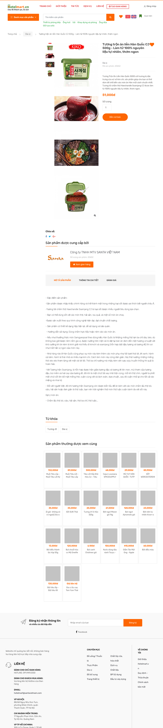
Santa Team (150, 723)
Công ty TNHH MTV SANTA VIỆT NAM (95, 252)
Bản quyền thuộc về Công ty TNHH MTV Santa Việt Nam (37, 723)
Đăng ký (133, 590)
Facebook (81, 599)
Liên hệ (100, 6)
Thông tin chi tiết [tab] (89, 280)
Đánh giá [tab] (111, 280)
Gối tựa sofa (48, 25)
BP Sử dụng (115, 641)
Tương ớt (52, 429)
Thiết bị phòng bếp (52, 22)
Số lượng (107, 101)
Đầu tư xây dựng (118, 646)
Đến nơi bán (115, 117)
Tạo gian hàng (118, 6)
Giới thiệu (61, 6)
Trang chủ (45, 6)
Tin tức (75, 6)
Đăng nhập (150, 6)
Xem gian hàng (81, 264)
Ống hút (66, 22)
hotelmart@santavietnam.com (28, 660)
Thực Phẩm (92, 632)
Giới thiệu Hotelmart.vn (143, 631)
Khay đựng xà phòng (87, 22)
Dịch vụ (88, 6)
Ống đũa (103, 22)
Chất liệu (114, 637)
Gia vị (27, 34)
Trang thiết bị (93, 646)
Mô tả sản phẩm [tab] (62, 280)
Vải (73, 22)
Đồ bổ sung (92, 641)
